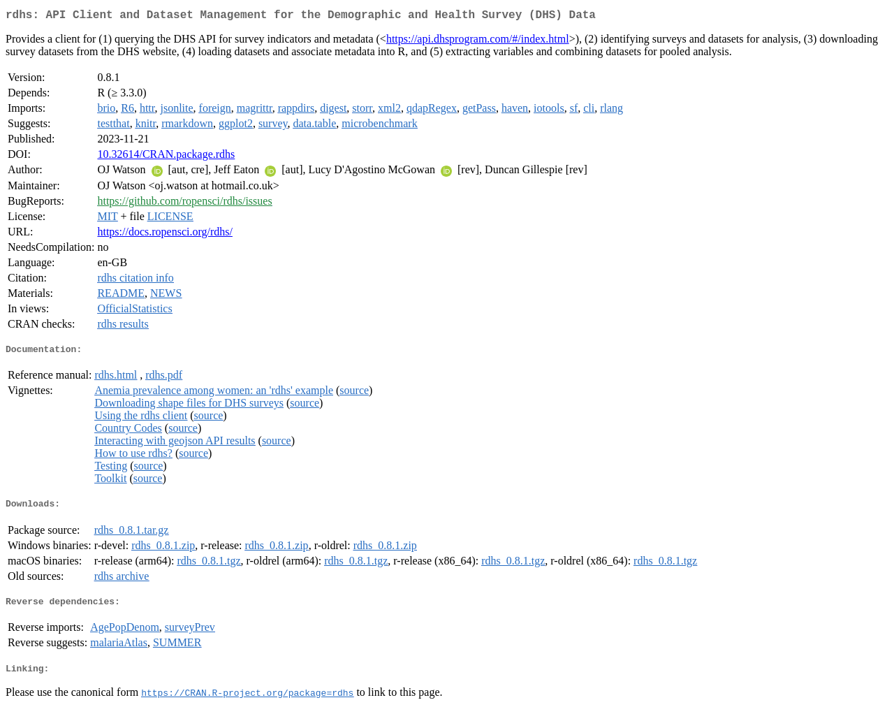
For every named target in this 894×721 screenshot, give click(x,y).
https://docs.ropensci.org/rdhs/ (164, 234)
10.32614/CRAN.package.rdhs (166, 157)
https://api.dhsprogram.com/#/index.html (477, 42)
